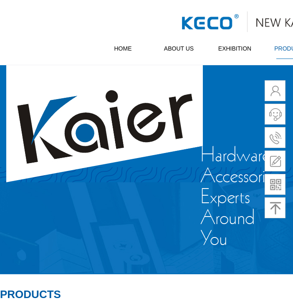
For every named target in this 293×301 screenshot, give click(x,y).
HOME (123, 48)
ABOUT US (179, 48)
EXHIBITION (234, 48)
